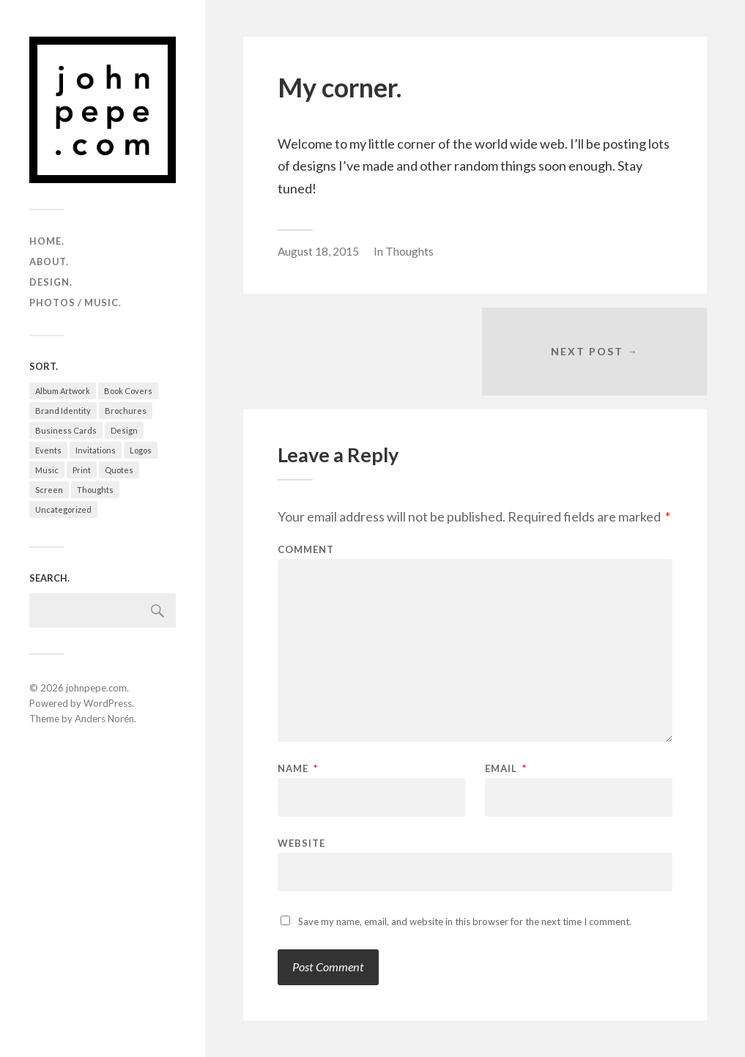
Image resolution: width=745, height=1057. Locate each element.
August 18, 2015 (318, 251)
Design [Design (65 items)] (124, 430)
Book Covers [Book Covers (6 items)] (128, 391)
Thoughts (409, 251)
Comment (306, 550)
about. (49, 261)
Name (298, 769)
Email (506, 769)
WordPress (108, 703)
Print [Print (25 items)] (82, 470)
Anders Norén (104, 718)
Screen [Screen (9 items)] (49, 489)
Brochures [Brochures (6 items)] (126, 410)
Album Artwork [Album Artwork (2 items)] (62, 391)
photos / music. (75, 302)
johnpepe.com (96, 688)
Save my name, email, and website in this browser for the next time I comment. (464, 921)
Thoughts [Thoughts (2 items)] (95, 489)
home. (46, 241)
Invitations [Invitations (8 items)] (95, 450)
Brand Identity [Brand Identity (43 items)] (63, 410)
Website (301, 842)
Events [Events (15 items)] (48, 450)
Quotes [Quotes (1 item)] (119, 470)
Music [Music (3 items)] (47, 470)
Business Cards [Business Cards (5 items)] (66, 430)
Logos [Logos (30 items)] (141, 450)
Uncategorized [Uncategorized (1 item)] (63, 509)
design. (51, 282)
